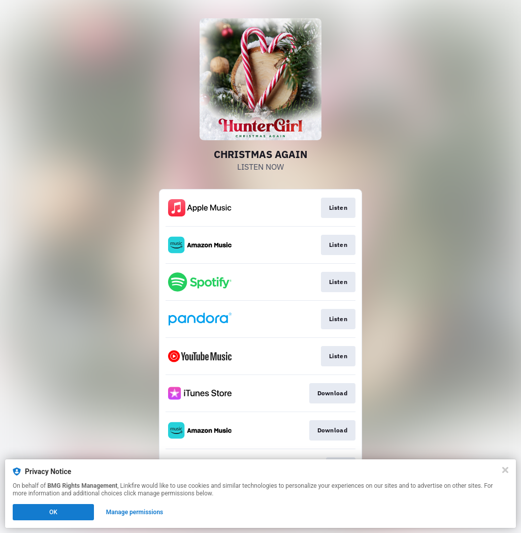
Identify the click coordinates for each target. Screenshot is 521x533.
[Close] (505, 470)
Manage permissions (135, 512)
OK (53, 512)
